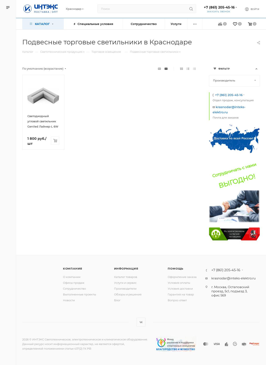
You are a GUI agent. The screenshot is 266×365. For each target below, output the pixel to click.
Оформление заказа (182, 277)
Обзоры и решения (128, 294)
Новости (69, 300)
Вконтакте (141, 322)
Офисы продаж (73, 282)
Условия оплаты (179, 282)
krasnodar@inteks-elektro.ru (233, 278)
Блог (117, 300)
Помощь (175, 268)
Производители (125, 288)
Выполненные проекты (79, 294)
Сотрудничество (74, 288)
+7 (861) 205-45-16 (219, 7)
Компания (72, 268)
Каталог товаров (125, 277)
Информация (126, 268)
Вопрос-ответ (177, 300)
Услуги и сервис (125, 282)
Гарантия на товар (181, 294)
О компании (71, 277)
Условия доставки (180, 288)
